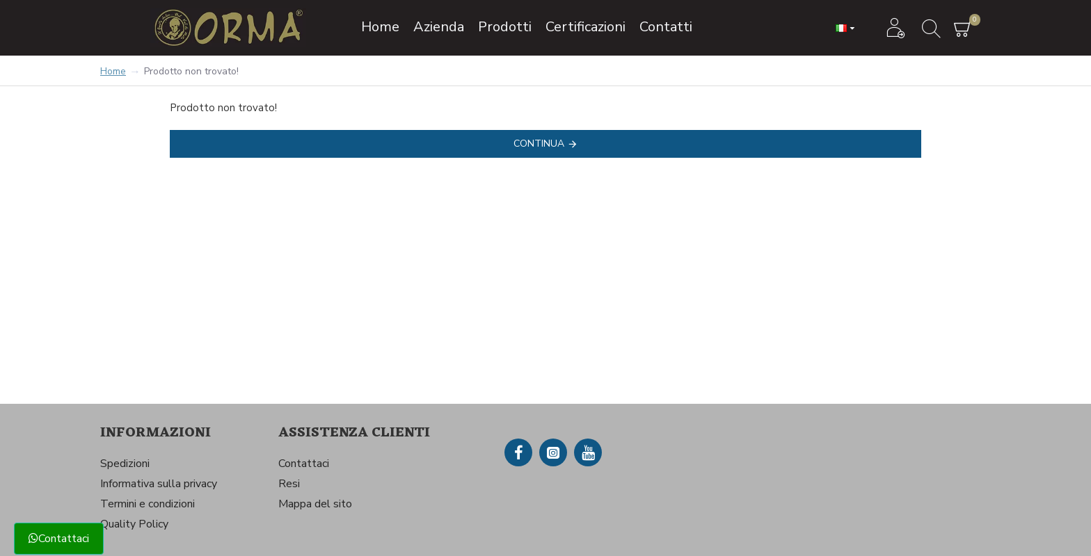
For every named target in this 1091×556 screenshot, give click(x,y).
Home (113, 71)
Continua (538, 143)
